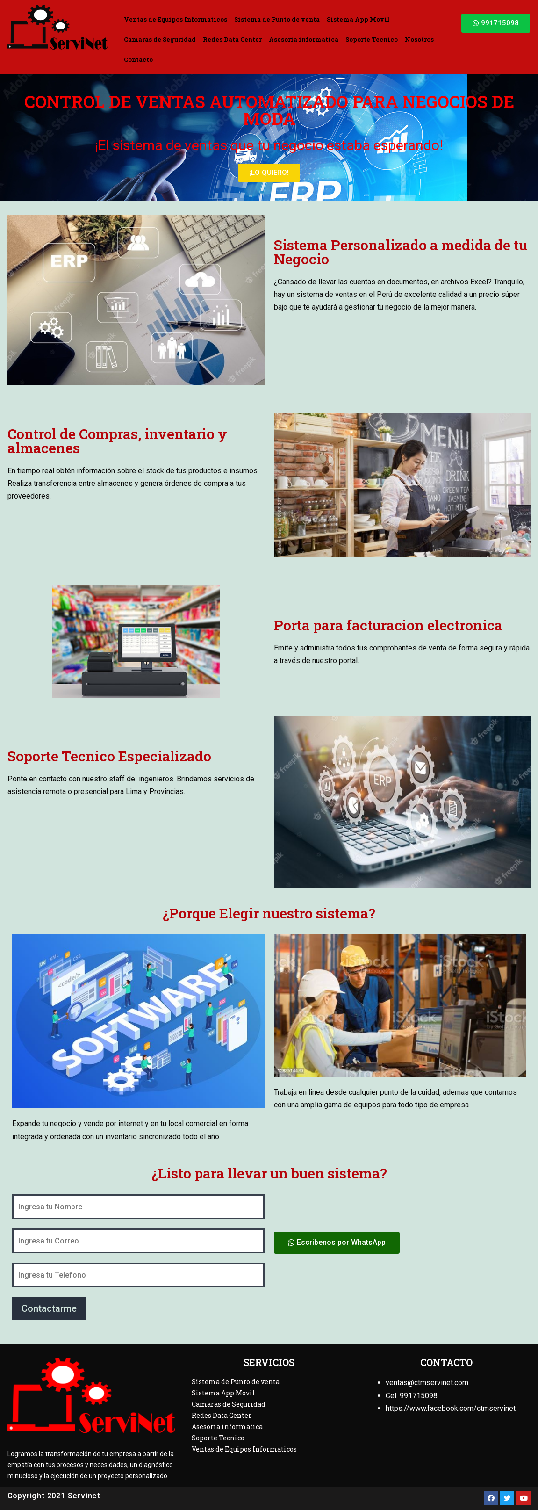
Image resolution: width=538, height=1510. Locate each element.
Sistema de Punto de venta (277, 19)
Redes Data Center (232, 39)
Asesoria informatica (303, 39)
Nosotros (419, 39)
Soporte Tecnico (371, 39)
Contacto (138, 59)
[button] (495, 23)
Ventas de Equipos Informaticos (175, 19)
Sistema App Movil (358, 19)
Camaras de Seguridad (160, 39)
